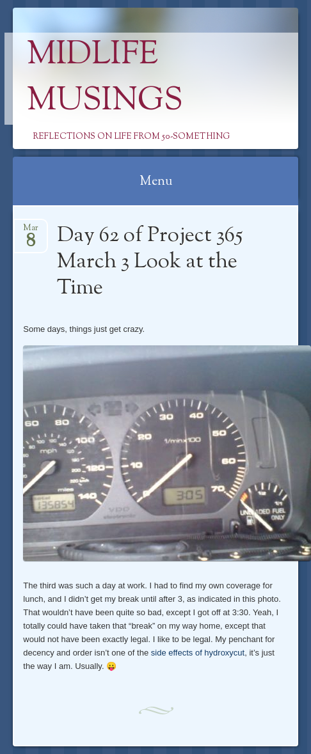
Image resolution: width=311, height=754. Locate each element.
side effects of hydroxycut (197, 652)
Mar (30, 232)
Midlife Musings (105, 79)
